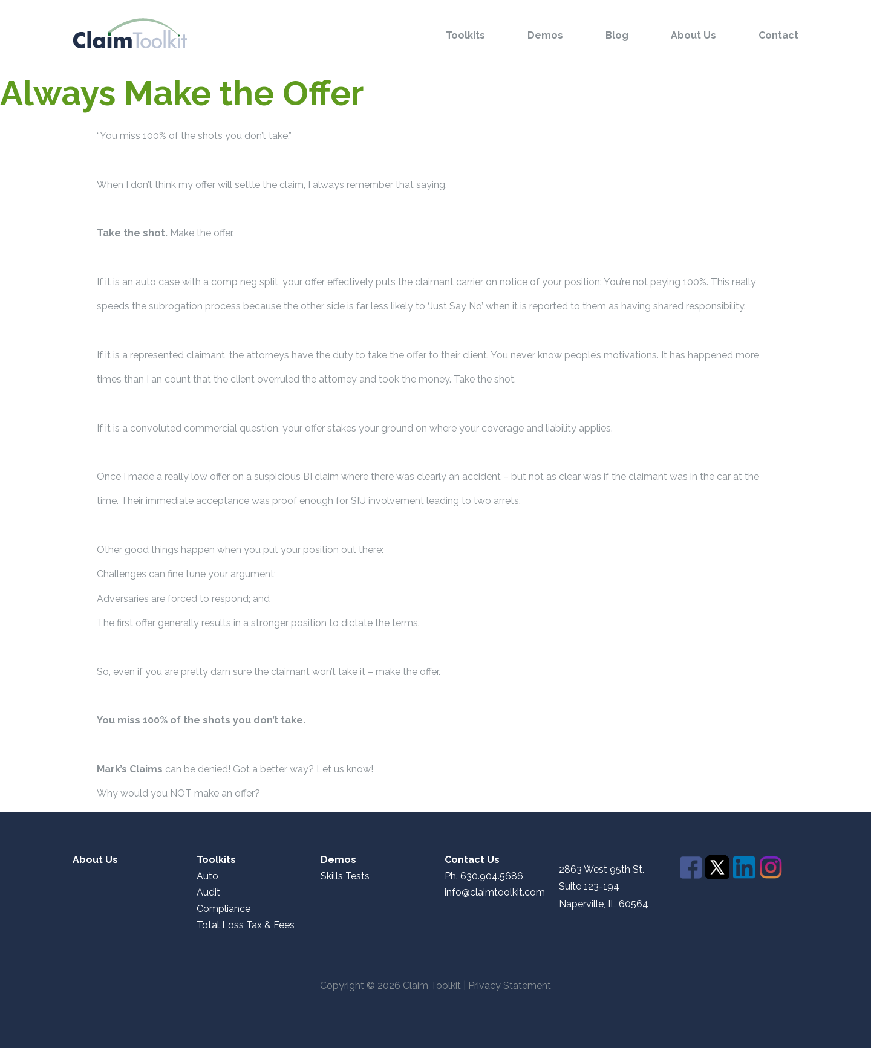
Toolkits (465, 35)
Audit (208, 893)
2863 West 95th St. (601, 870)
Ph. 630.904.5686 (484, 876)
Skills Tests (345, 876)
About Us (693, 35)
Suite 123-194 (589, 886)
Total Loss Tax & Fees (246, 925)
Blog (616, 35)
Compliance (223, 909)
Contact (778, 35)
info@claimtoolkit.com (495, 893)
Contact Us (472, 860)
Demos (545, 35)
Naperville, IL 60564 (603, 904)
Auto (207, 876)
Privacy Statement (509, 985)
